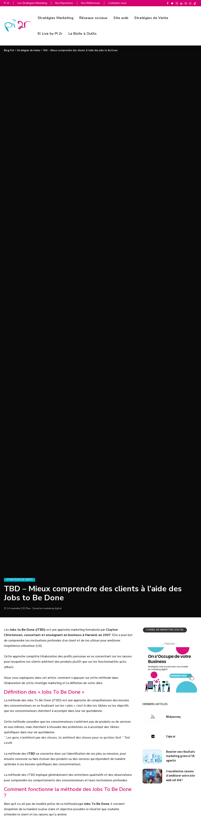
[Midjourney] (152, 717)
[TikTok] (195, 3)
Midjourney (173, 716)
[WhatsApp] (190, 3)
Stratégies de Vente (19, 579)
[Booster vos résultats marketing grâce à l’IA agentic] (152, 756)
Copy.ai (170, 736)
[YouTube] (186, 3)
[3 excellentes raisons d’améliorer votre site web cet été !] (152, 776)
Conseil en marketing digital (47, 608)
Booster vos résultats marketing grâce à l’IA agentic (180, 756)
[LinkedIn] (181, 3)
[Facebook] (167, 3)
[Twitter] (172, 3)
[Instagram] (177, 3)
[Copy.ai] (152, 737)
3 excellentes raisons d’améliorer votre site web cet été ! (180, 775)
